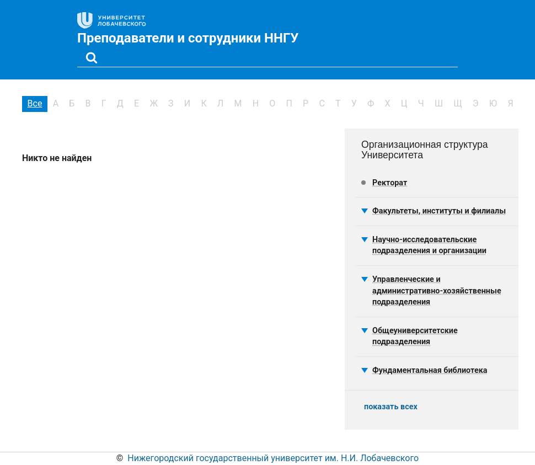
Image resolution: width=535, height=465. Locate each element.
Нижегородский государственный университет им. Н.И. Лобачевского (273, 458)
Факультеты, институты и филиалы (439, 211)
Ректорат (389, 183)
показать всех (391, 406)
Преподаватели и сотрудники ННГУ (187, 38)
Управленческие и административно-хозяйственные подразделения (436, 291)
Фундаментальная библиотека (429, 370)
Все (35, 103)
